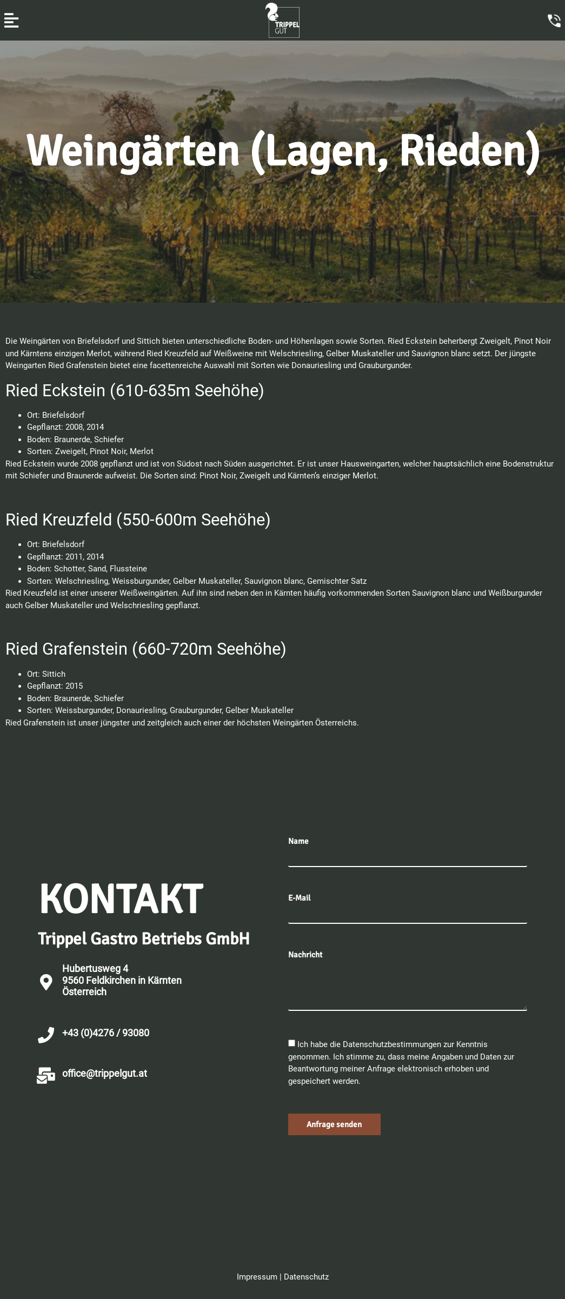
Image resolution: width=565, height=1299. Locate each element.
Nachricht (305, 955)
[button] (11, 20)
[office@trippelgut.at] (46, 1076)
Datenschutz (306, 1277)
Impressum (257, 1277)
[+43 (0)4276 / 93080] (46, 1035)
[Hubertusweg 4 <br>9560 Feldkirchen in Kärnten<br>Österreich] (46, 982)
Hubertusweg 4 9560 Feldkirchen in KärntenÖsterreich (122, 980)
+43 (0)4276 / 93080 (105, 1032)
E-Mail (299, 898)
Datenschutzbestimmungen (393, 1044)
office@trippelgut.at (104, 1073)
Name (298, 841)
